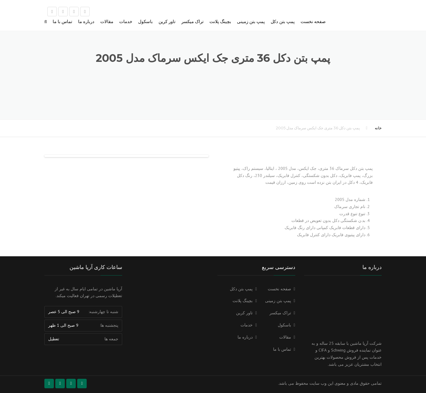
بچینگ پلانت (220, 21)
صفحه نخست (313, 21)
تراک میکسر (192, 21)
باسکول (145, 21)
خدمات (125, 21)
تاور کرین (167, 21)
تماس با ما (62, 21)
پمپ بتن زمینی (251, 21)
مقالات (106, 21)
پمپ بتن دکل (283, 21)
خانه (378, 127)
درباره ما (86, 21)
